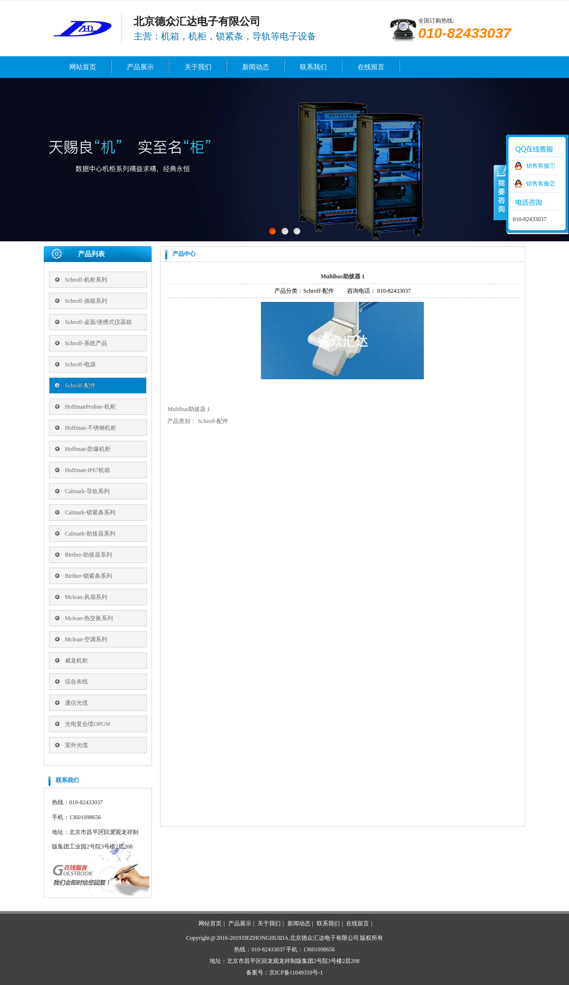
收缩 (500, 191)
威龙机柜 (76, 660)
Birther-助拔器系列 (88, 554)
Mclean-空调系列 (86, 639)
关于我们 (198, 67)
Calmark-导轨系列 (87, 491)
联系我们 (313, 67)
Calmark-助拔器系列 (90, 533)
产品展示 (140, 67)
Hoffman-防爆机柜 (88, 449)
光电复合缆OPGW (88, 724)
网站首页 (82, 67)
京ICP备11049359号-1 (296, 972)
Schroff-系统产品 (86, 343)
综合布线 (76, 681)
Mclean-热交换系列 (89, 618)
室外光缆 (76, 745)
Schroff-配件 (80, 385)
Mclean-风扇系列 (86, 597)
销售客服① (540, 165)
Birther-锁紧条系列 (88, 576)
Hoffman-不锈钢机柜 (90, 427)
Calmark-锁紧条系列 (90, 512)
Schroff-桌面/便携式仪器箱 (98, 322)
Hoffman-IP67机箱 (87, 470)
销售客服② (540, 183)
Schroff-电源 (80, 364)
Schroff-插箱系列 (86, 301)
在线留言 (371, 67)
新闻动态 (255, 67)
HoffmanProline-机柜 (90, 406)
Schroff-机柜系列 (86, 279)
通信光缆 (76, 702)
